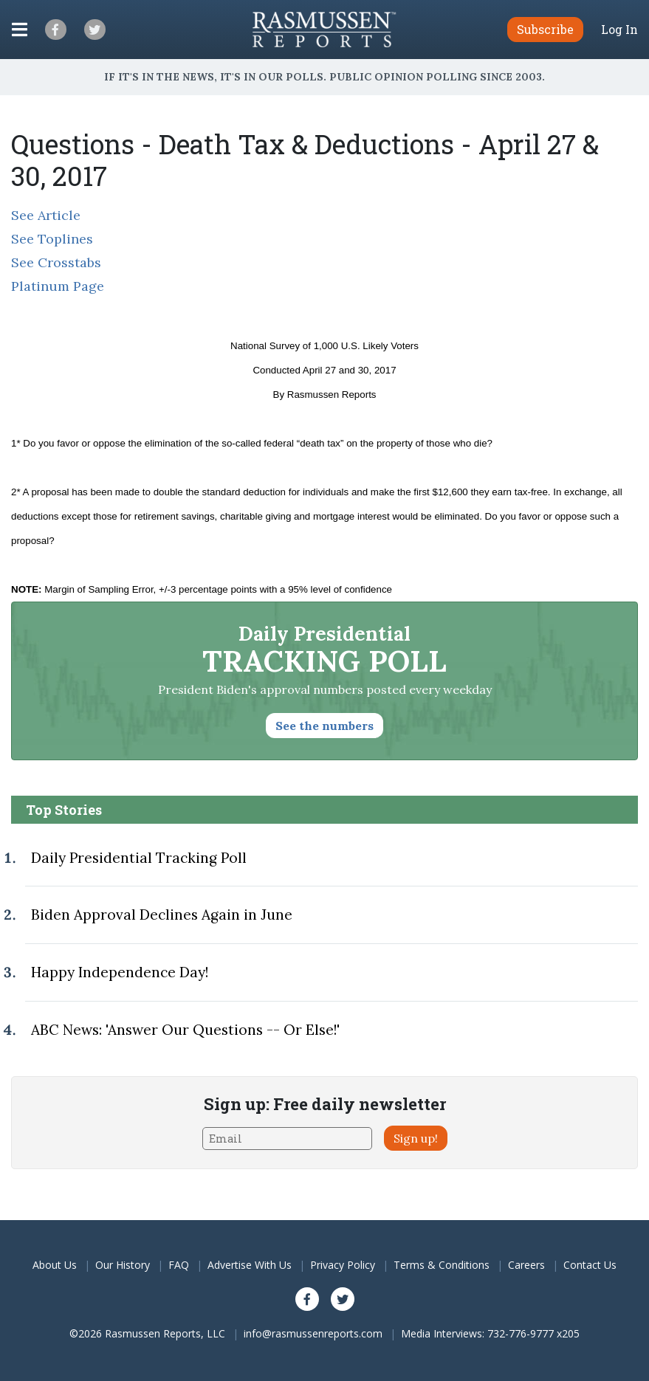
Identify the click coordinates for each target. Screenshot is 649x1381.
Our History (122, 1265)
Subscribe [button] (545, 29)
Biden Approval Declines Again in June (161, 914)
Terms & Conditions (442, 1265)
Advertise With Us (249, 1265)
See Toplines (52, 238)
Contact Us (590, 1265)
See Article (45, 215)
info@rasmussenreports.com (313, 1333)
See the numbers (324, 725)
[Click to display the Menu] (19, 29)
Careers (526, 1265)
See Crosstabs (56, 262)
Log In (619, 29)
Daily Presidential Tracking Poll (139, 858)
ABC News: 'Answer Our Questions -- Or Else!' (185, 1030)
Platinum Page (57, 286)
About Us (54, 1265)
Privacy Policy (342, 1265)
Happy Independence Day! (119, 972)
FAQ (178, 1265)
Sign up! (416, 1138)
